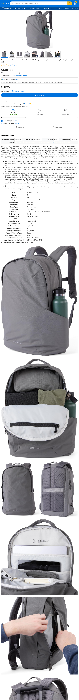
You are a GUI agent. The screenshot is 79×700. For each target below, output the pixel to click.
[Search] (69, 3)
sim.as (17, 79)
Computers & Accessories (30, 142)
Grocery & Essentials (35, 8)
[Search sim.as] (38, 3)
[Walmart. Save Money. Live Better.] (5, 3)
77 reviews (15, 65)
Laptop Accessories (44, 142)
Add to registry (57, 127)
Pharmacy (60, 8)
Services (17, 8)
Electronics (18, 142)
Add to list (20, 127)
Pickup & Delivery (49, 8)
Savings (24, 8)
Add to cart (39, 95)
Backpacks (67, 142)
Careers (67, 8)
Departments (7, 8)
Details (17, 123)
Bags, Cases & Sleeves (57, 142)
